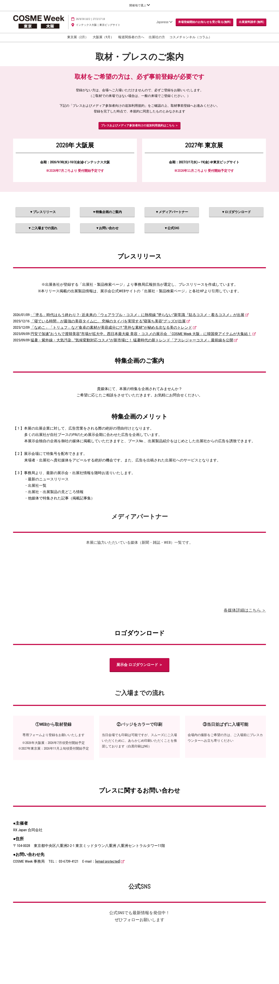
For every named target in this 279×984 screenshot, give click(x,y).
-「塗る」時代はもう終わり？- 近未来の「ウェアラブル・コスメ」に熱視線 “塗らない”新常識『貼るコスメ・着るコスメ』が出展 (137, 315)
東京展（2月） (77, 37)
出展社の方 (157, 37)
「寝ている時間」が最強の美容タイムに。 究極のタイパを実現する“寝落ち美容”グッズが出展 (108, 321)
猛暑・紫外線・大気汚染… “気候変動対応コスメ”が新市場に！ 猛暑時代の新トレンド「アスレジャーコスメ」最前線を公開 (132, 340)
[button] (204, 22)
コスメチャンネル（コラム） (190, 37)
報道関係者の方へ (131, 37)
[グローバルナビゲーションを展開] (139, 5)
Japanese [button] (164, 22)
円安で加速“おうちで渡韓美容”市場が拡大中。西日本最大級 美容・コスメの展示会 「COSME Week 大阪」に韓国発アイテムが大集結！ (141, 334)
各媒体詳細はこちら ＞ (245, 610)
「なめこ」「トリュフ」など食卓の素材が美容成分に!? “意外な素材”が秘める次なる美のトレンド (111, 327)
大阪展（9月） (103, 37)
